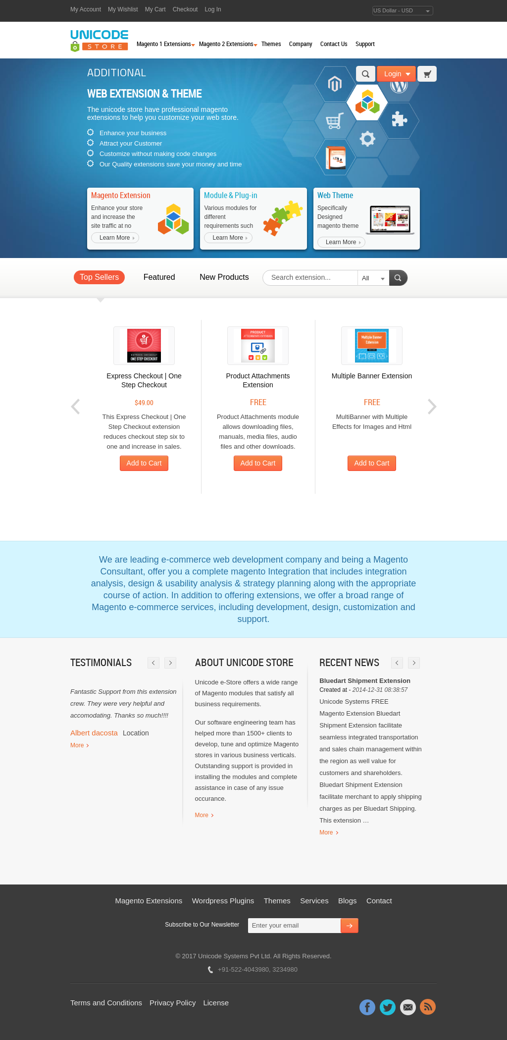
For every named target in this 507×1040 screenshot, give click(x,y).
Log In (212, 9)
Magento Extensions (148, 900)
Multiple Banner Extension (372, 376)
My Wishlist (123, 9)
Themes (277, 900)
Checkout (185, 9)
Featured (159, 277)
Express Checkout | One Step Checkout (143, 380)
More (77, 745)
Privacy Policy (173, 1002)
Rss (428, 1006)
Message (408, 1006)
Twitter (387, 1006)
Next (432, 406)
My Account (85, 9)
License (216, 1002)
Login (392, 74)
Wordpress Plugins (223, 900)
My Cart (155, 9)
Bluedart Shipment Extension (364, 680)
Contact (379, 900)
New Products (224, 277)
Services (314, 900)
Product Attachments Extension (258, 380)
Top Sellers (99, 277)
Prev (76, 406)
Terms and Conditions (106, 1002)
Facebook (367, 1006)
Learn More (115, 237)
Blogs (347, 900)
